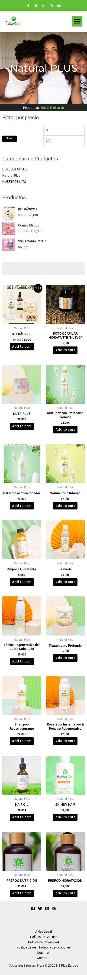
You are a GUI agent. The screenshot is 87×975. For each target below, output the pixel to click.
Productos (43, 107)
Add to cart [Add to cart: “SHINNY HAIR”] (65, 817)
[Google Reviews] (54, 908)
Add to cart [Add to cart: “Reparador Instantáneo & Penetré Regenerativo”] (65, 741)
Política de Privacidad (43, 942)
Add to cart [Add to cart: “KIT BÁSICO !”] (22, 346)
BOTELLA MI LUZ (14, 169)
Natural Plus (11, 175)
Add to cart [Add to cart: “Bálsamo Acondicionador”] (22, 506)
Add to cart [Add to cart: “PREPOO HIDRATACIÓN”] (65, 893)
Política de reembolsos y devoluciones (43, 947)
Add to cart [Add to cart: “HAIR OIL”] (22, 817)
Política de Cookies (43, 937)
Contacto (43, 958)
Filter (9, 138)
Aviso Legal (43, 931)
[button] (77, 21)
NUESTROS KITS (14, 181)
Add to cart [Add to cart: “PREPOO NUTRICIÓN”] (22, 893)
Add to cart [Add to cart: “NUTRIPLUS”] (22, 426)
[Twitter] (40, 908)
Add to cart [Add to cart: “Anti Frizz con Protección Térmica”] (65, 429)
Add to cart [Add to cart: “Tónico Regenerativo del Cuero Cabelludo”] (22, 661)
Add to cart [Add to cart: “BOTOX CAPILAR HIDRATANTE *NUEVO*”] (65, 350)
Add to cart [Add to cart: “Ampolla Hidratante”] (22, 582)
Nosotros (43, 953)
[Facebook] (33, 908)
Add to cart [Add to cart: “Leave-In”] (65, 582)
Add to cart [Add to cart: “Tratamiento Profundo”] (65, 658)
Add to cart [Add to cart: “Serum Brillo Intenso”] (65, 506)
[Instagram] (47, 908)
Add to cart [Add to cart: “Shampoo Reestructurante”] (22, 741)
